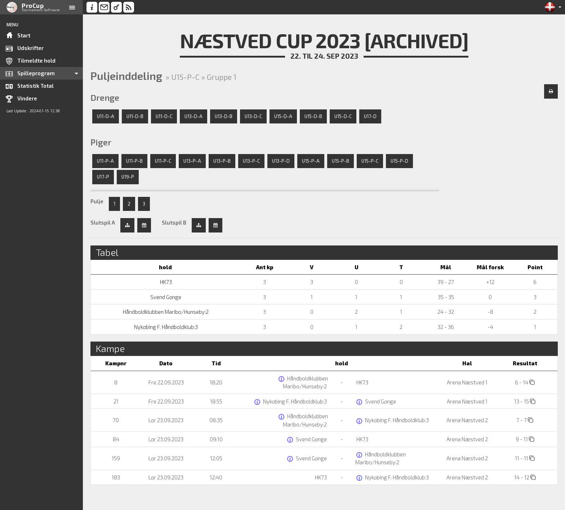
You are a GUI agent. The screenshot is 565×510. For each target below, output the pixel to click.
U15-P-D (399, 161)
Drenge (104, 97)
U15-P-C (369, 161)
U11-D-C (164, 116)
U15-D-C (343, 116)
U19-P (127, 177)
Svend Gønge (165, 297)
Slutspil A (102, 222)
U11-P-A (105, 161)
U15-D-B (313, 116)
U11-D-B (134, 116)
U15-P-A (311, 161)
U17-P (103, 177)
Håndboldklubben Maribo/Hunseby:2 (165, 311)
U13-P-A (192, 161)
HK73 (165, 282)
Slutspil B (174, 222)
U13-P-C (251, 161)
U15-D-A (283, 116)
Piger (100, 142)
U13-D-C (253, 116)
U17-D (370, 116)
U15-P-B (340, 161)
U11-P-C (163, 161)
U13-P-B (222, 161)
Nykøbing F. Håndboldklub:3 (165, 327)
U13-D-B (223, 116)
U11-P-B (134, 161)
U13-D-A (193, 116)
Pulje (96, 201)
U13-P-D (281, 161)
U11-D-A (105, 116)
